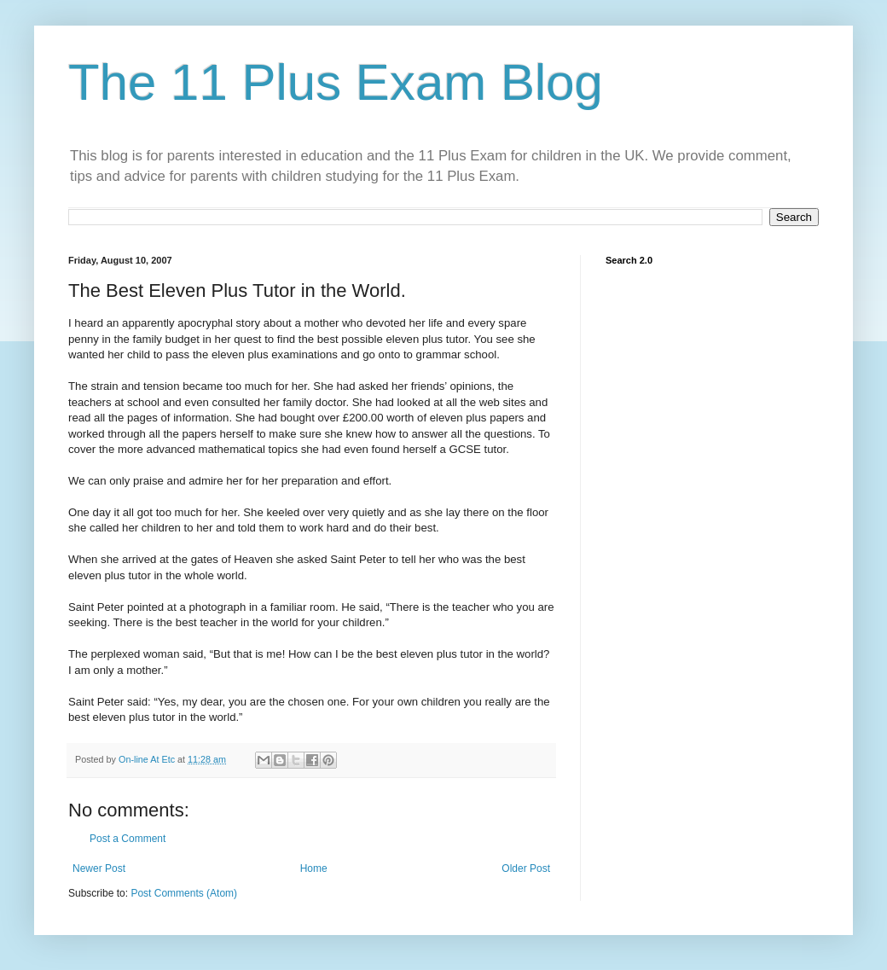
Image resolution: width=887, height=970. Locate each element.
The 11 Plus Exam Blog (335, 82)
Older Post (525, 868)
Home (314, 868)
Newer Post (98, 868)
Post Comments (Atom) (183, 893)
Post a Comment (127, 839)
